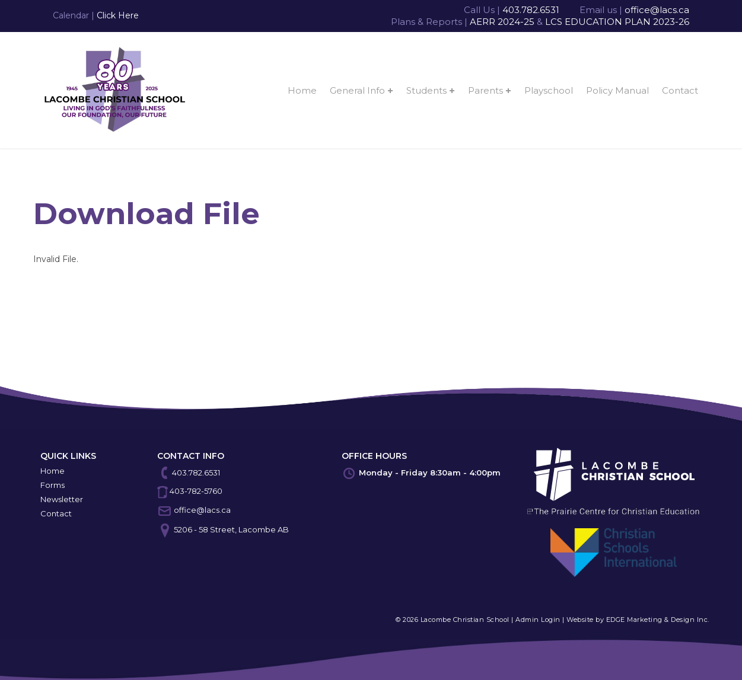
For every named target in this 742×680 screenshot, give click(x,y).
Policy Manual (617, 90)
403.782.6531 (530, 9)
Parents (485, 90)
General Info (357, 90)
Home (302, 90)
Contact (680, 90)
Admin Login (538, 619)
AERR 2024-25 (502, 21)
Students (426, 90)
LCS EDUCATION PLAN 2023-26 (617, 21)
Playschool (548, 90)
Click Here (118, 15)
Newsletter (61, 499)
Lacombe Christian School (465, 619)
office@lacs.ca (657, 9)
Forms (52, 485)
